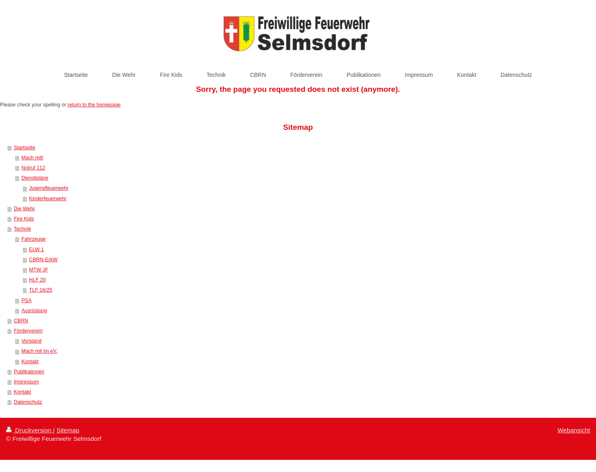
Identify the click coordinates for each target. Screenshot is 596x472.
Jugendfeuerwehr (48, 188)
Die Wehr (24, 209)
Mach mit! (32, 158)
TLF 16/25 (40, 290)
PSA (26, 300)
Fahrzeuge (33, 239)
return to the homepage (94, 105)
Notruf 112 (33, 168)
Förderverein (28, 331)
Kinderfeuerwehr (47, 198)
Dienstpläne (35, 178)
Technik (22, 229)
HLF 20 (37, 280)
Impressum (26, 382)
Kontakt (30, 361)
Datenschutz (28, 402)
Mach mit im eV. (39, 351)
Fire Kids (24, 219)
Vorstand (31, 341)
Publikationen (29, 372)
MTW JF (39, 270)
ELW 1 (36, 249)
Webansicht (574, 430)
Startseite (24, 147)
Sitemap (68, 430)
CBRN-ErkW (43, 259)
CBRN (21, 321)
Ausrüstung (34, 310)
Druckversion (29, 430)
